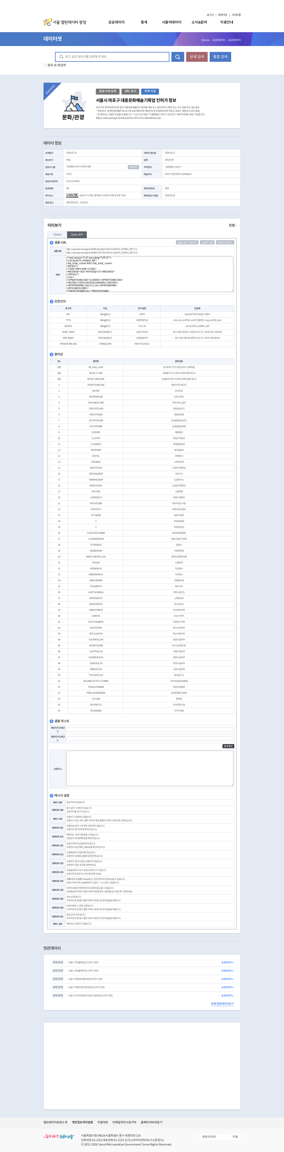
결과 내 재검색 (56, 65)
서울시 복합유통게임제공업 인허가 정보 (86, 987)
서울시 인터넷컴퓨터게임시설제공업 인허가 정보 (90, 995)
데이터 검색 (177, 57)
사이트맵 (236, 15)
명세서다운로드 (225, 242)
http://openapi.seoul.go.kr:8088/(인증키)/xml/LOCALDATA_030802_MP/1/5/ (102, 253)
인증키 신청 (207, 242)
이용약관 (102, 1122)
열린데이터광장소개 (55, 1122)
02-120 (96, 1140)
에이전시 (84, 202)
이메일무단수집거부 (124, 1122)
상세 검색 (197, 57)
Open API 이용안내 (187, 242)
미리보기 (142, 225)
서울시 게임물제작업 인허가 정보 (83, 971)
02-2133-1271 (122, 1140)
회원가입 (222, 15)
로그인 (210, 15)
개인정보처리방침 (82, 1122)
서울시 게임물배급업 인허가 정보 (83, 962)
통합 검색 (220, 57)
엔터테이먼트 (72, 202)
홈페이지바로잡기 (151, 1122)
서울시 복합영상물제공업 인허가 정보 (85, 979)
